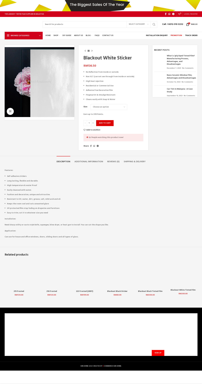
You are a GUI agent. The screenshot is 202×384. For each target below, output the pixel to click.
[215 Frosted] (19, 274)
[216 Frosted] (51, 274)
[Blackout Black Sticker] (117, 274)
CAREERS (10, 328)
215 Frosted (19, 291)
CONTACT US (61, 324)
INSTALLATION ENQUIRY (157, 35)
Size (85, 106)
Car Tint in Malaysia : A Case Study (180, 90)
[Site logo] (22, 24)
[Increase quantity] (93, 123)
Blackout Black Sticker (117, 291)
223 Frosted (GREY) (84, 291)
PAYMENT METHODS (64, 333)
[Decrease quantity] (85, 123)
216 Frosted (51, 291)
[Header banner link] (101, 5)
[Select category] (139, 24)
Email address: (157, 339)
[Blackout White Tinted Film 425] (183, 273)
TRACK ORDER (61, 348)
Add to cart (105, 123)
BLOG (8, 343)
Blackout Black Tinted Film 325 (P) (150, 293)
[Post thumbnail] (159, 61)
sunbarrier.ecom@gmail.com (123, 337)
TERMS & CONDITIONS (16, 333)
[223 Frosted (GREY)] (84, 274)
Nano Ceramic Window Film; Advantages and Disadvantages (181, 77)
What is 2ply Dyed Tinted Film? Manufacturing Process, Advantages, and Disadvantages (181, 60)
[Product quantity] (89, 123)
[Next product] (92, 51)
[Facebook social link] (165, 14)
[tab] (63, 160)
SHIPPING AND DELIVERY (65, 338)
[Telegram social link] (173, 14)
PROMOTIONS (61, 343)
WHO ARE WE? (12, 324)
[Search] (100, 24)
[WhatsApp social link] (169, 14)
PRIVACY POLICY (13, 338)
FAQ (56, 328)
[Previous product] (85, 51)
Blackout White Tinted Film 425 (183, 291)
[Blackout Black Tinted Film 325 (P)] (150, 274)
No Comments (188, 68)
